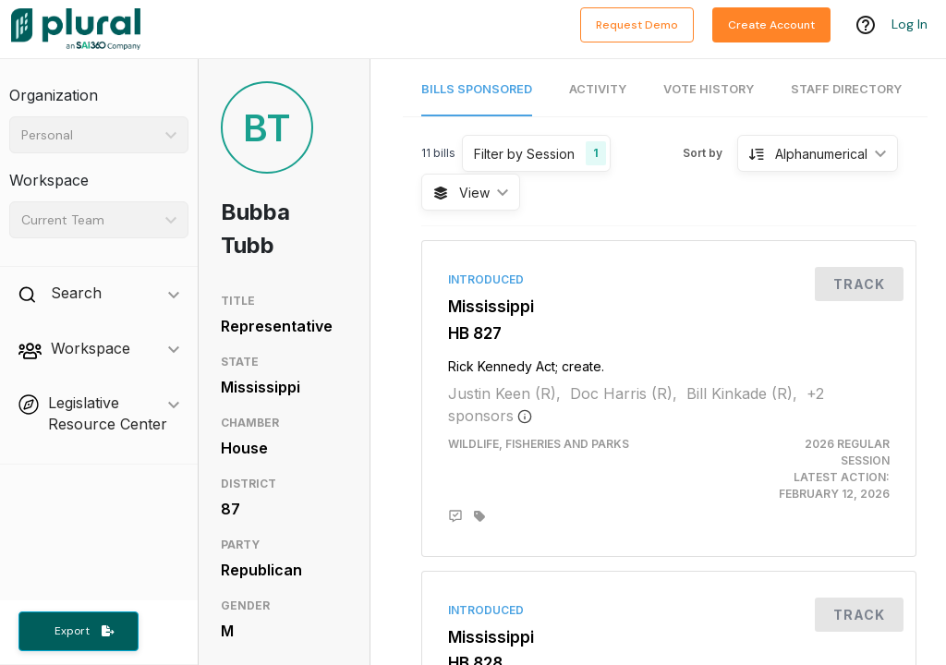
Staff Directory (846, 89)
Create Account (771, 25)
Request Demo (637, 25)
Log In (909, 25)
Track (859, 284)
